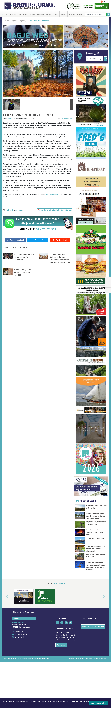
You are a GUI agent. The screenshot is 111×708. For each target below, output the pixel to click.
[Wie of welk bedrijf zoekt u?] (94, 58)
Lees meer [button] (8, 704)
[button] (4, 104)
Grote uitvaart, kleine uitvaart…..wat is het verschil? (22, 272)
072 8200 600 (20, 663)
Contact (79, 14)
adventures (19, 210)
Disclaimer (89, 690)
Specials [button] (48, 14)
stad (7, 210)
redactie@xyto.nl (21, 665)
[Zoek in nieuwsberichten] (96, 14)
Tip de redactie (60, 240)
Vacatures (71, 14)
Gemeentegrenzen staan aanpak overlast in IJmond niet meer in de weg (95, 516)
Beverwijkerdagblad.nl (34, 5)
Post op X (38, 240)
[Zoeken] (108, 14)
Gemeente (32, 14)
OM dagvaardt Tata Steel (95, 551)
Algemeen (13, 14)
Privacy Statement (100, 690)
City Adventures (66, 119)
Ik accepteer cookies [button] (98, 703)
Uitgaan (14, 21)
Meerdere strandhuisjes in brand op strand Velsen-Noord (95, 537)
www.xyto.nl (19, 668)
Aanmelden (61, 676)
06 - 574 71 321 (46, 229)
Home (7, 21)
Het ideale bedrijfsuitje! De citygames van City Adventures (24, 257)
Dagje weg (22, 21)
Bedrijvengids (22, 14)
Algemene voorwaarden (76, 690)
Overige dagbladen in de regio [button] (93, 658)
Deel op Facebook (15, 240)
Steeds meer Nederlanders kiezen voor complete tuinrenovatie (95, 562)
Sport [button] (56, 14)
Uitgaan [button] (62, 14)
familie (12, 210)
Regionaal (40, 14)
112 (6, 14)
